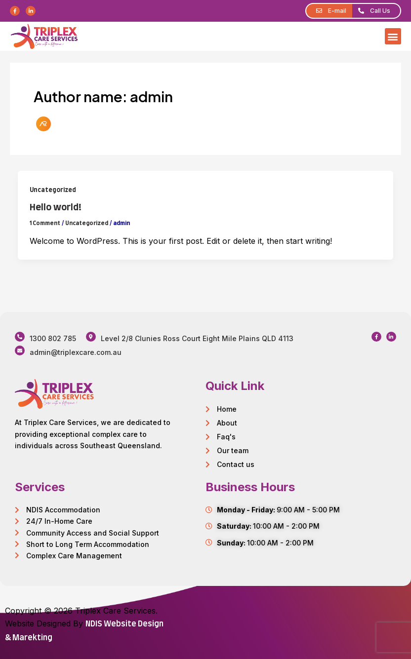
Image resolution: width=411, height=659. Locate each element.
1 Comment (45, 223)
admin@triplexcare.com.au (76, 352)
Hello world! (56, 207)
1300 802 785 (53, 338)
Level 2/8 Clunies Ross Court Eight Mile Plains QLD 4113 (197, 338)
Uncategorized (53, 190)
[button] (393, 36)
